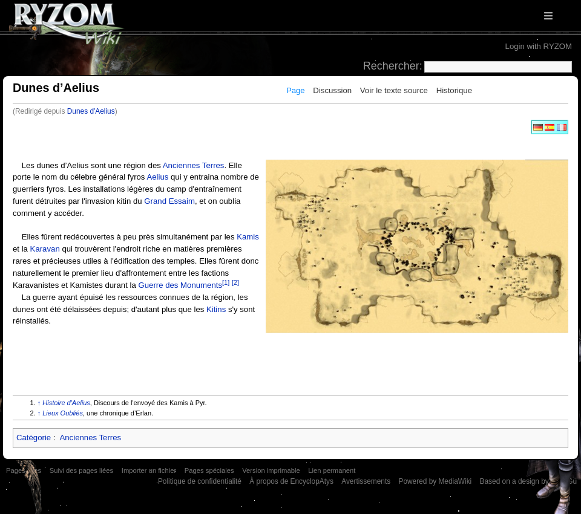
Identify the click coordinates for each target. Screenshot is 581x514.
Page (295, 90)
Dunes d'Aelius (91, 111)
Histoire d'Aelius (66, 402)
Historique (454, 90)
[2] (235, 282)
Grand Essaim (169, 201)
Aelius (157, 176)
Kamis (248, 236)
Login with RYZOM (538, 46)
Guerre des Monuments (180, 285)
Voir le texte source (394, 90)
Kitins (216, 309)
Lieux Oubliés (62, 413)
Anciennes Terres (194, 165)
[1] (225, 282)
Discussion (332, 90)
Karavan (45, 248)
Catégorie (33, 437)
